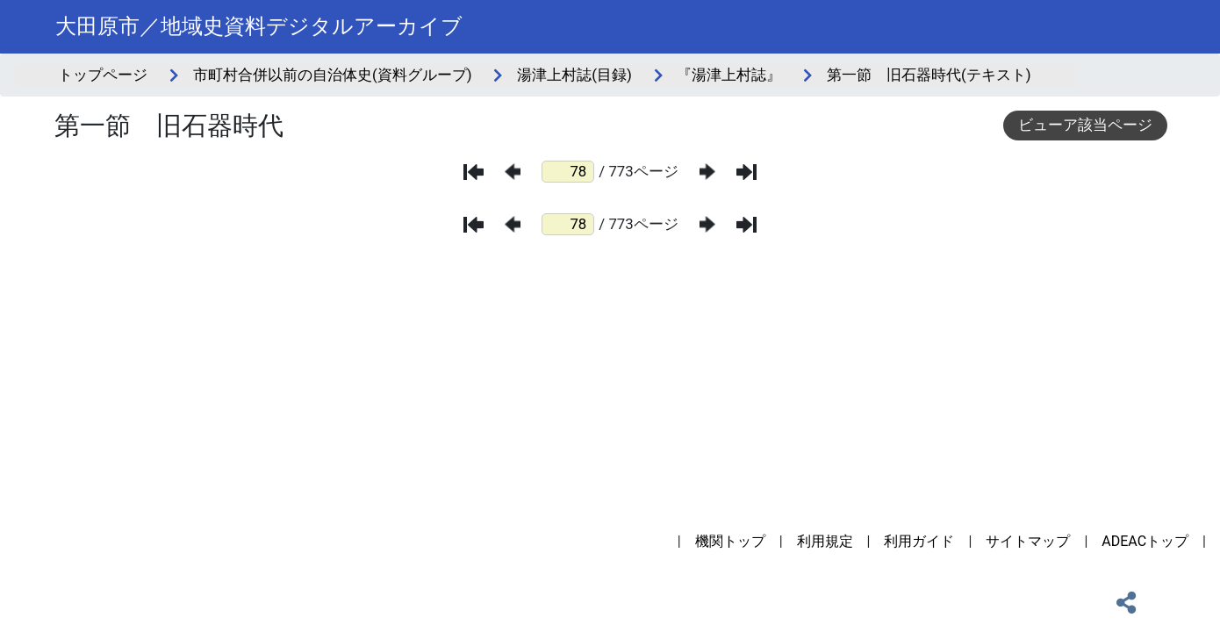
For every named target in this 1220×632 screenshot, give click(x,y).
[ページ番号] (568, 172)
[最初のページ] (473, 172)
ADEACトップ (1145, 541)
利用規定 (825, 541)
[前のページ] (512, 171)
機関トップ (730, 541)
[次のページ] (707, 171)
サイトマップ (1028, 541)
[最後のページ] (746, 172)
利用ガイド (919, 541)
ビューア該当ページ (1085, 124)
